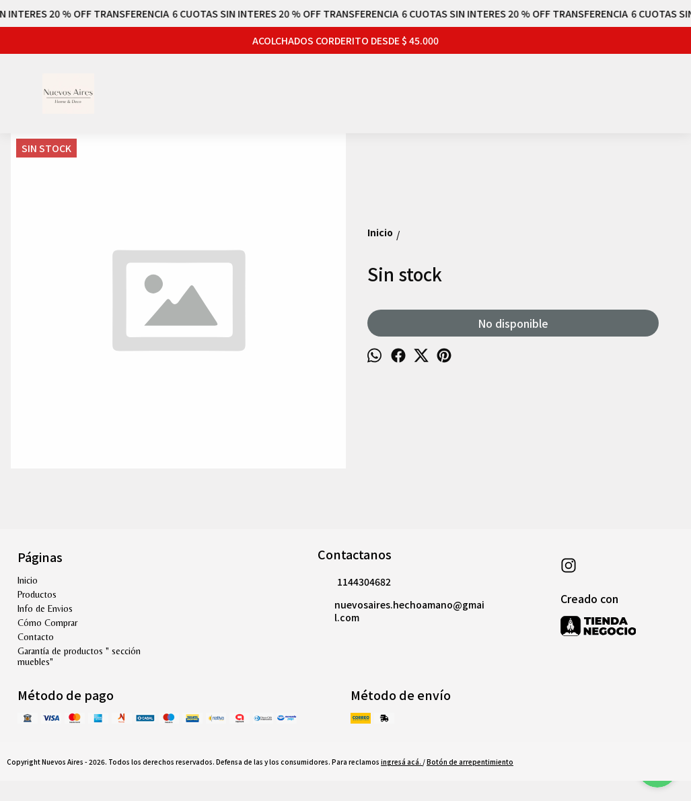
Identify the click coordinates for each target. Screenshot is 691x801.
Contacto (35, 636)
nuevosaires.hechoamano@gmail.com (401, 611)
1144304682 (354, 582)
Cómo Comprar (47, 622)
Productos (37, 594)
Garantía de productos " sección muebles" (79, 656)
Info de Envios (45, 608)
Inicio (27, 580)
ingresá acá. (402, 762)
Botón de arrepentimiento (470, 762)
